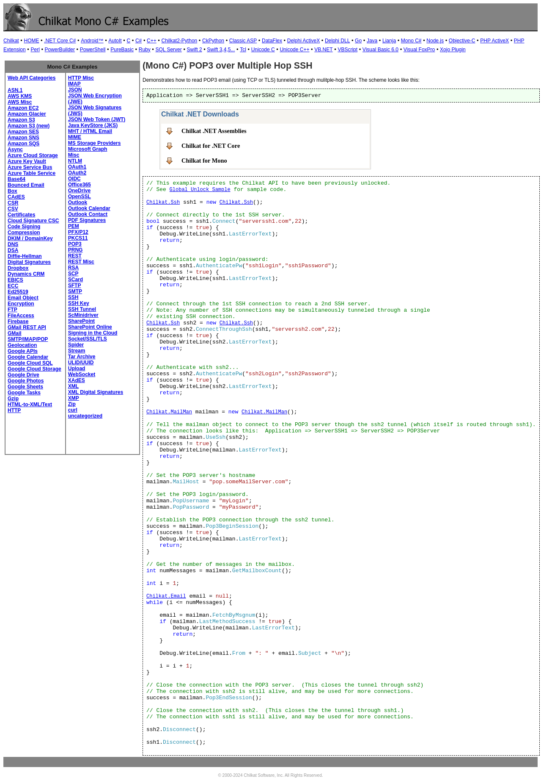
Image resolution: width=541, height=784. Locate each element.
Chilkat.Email (166, 596)
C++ (152, 41)
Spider (76, 345)
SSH (73, 297)
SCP (73, 274)
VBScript (347, 50)
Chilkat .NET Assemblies (214, 130)
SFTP (74, 285)
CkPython (213, 41)
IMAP (74, 84)
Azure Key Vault (27, 161)
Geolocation (22, 345)
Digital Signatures (29, 262)
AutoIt (114, 41)
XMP (73, 398)
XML (73, 386)
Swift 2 (194, 50)
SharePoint (81, 321)
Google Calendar (28, 357)
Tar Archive (82, 357)
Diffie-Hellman (25, 256)
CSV (13, 209)
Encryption (21, 304)
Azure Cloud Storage (33, 155)
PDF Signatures (87, 220)
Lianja (389, 41)
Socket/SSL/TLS (87, 339)
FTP (12, 310)
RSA (73, 268)
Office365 (79, 185)
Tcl (243, 50)
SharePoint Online (90, 327)
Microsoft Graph (87, 149)
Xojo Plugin (453, 50)
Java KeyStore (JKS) (93, 125)
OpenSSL (79, 196)
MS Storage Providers (94, 143)
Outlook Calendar (89, 208)
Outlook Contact (87, 214)
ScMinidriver (83, 315)
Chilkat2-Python (180, 41)
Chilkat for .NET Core (210, 145)
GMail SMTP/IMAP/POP (28, 336)
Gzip (13, 399)
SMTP (75, 291)
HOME (31, 41)
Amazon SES (23, 132)
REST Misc (81, 262)
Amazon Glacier (27, 114)
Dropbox (18, 268)
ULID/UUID (81, 363)
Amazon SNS (23, 138)
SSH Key (78, 303)
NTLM (75, 161)
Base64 (16, 179)
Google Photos (26, 381)
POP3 (75, 244)
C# (138, 41)
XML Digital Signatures (95, 392)
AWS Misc (20, 102)
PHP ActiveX (494, 41)
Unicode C (263, 50)
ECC (13, 286)
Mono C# (411, 41)
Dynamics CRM (26, 274)
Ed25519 (18, 292)
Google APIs (23, 351)
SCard (75, 280)
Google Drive (23, 375)
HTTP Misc (81, 78)
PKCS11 (78, 238)
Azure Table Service (31, 173)
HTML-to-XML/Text (30, 404)
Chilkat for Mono (204, 160)
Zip (72, 404)
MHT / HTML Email (90, 131)
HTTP (14, 410)
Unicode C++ (294, 50)
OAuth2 (77, 173)
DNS (13, 244)
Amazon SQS (23, 144)
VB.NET (323, 50)
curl (72, 410)
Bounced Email (26, 185)
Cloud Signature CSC (33, 221)
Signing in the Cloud (93, 333)
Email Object (23, 298)
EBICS (15, 280)
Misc (74, 155)
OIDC (74, 179)
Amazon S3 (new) (28, 126)
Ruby (145, 50)
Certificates (21, 215)
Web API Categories (31, 78)
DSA (13, 250)
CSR (13, 203)
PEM (73, 226)
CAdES (16, 197)
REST (75, 256)
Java (372, 41)
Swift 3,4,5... (221, 50)
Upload (76, 368)
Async (15, 149)
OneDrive (79, 191)
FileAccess (21, 316)
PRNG (75, 250)
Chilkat (11, 41)
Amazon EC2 (23, 108)
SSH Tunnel (82, 309)
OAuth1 (77, 167)
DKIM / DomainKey (30, 238)
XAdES (76, 380)
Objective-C (462, 41)
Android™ (92, 41)
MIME (74, 137)
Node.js (435, 41)
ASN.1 (15, 90)
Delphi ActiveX (303, 41)
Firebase (18, 321)
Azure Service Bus (30, 167)
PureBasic (122, 50)
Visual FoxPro (419, 50)
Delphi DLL (337, 41)
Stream (76, 351)
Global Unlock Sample (200, 190)
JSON (75, 90)
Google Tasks (24, 393)
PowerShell (93, 50)
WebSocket (81, 374)
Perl (34, 50)
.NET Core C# (60, 41)
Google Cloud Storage (34, 369)
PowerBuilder (60, 50)
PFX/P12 (78, 232)
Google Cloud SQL (30, 363)
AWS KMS (20, 96)
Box (12, 191)
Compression (24, 232)
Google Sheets (25, 387)
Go (358, 41)
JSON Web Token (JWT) (97, 119)
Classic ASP (243, 41)
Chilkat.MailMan (169, 412)
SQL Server (169, 50)
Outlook (77, 202)
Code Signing (24, 227)
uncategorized (85, 416)
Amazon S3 (21, 120)
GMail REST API (27, 327)
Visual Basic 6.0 (380, 50)
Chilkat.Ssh (163, 202)
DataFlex (272, 41)
